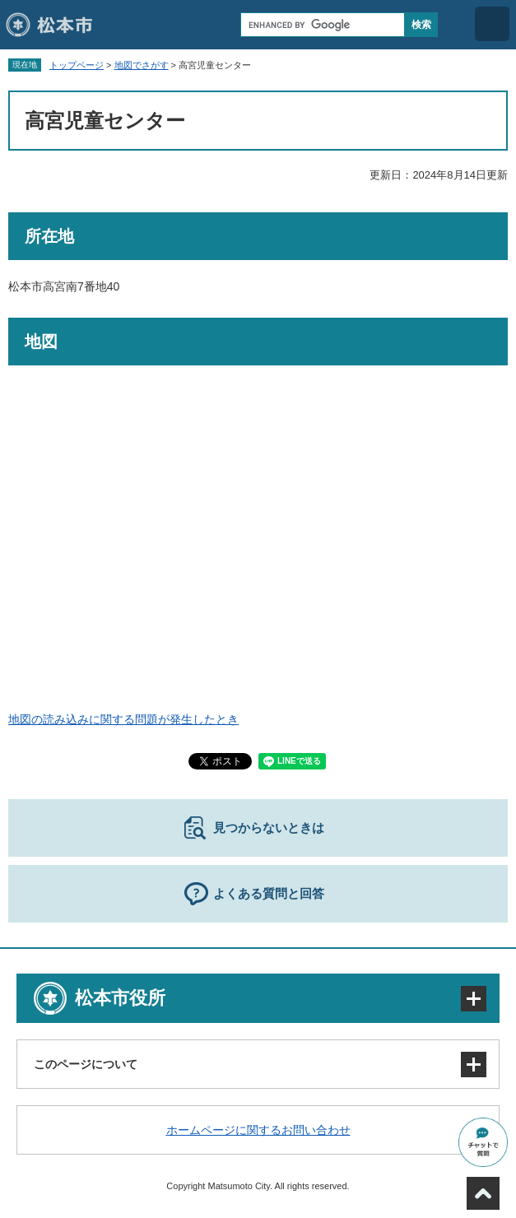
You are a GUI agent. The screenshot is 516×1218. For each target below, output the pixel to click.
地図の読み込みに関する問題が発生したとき (123, 719)
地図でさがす (141, 65)
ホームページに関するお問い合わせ (258, 1130)
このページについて (85, 1064)
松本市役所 (120, 998)
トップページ (76, 65)
